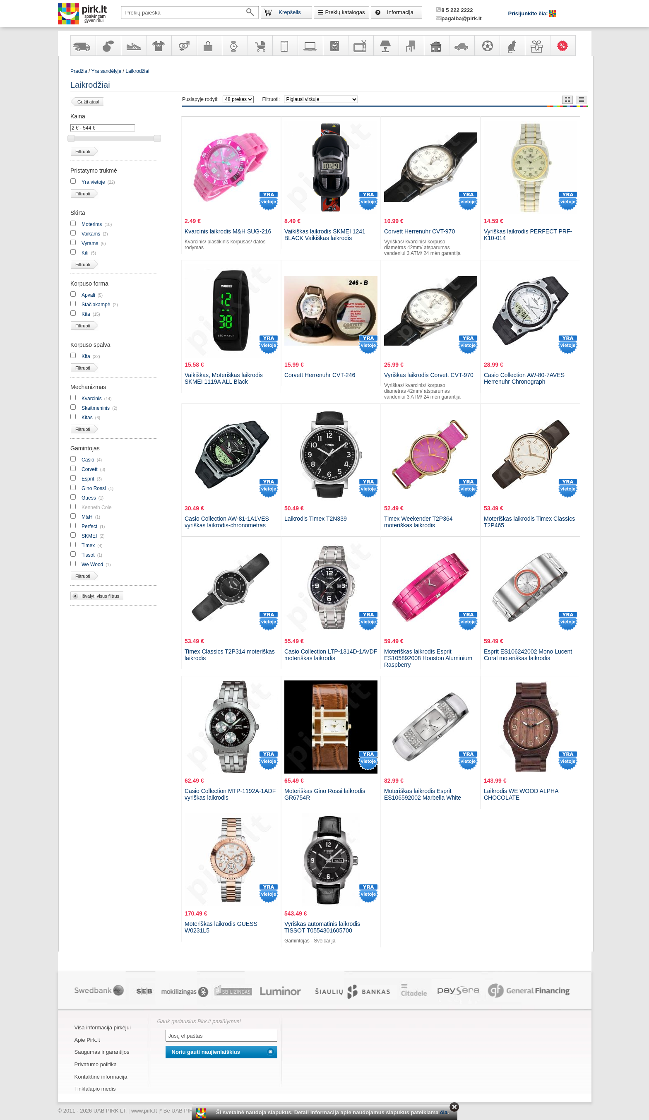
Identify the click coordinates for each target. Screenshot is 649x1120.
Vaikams (91, 234)
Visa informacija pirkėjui (103, 1027)
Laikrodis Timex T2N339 (315, 518)
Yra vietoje (93, 182)
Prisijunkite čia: (529, 13)
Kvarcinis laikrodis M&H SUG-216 (228, 231)
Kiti (85, 253)
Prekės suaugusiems (184, 45)
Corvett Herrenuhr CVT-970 (419, 231)
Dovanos (537, 45)
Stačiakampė (96, 305)
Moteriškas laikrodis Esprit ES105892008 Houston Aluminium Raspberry (428, 658)
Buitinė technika (335, 45)
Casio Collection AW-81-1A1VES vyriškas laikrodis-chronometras (227, 522)
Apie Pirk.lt (87, 1040)
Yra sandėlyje (83, 45)
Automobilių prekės (461, 45)
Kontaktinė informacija (101, 1077)
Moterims (92, 224)
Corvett (90, 469)
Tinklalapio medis (95, 1089)
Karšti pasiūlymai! (565, 45)
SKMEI (89, 536)
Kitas (87, 418)
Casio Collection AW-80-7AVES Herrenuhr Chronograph (524, 378)
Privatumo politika (96, 1064)
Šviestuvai (386, 45)
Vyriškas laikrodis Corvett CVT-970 (429, 375)
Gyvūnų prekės (512, 45)
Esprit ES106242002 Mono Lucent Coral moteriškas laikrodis (528, 654)
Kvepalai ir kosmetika (108, 45)
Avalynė (133, 45)
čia (443, 1112)
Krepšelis (289, 12)
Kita (86, 314)
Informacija (400, 12)
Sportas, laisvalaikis (487, 45)
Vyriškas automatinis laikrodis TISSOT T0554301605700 (322, 927)
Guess (89, 498)
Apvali (88, 295)
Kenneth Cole (97, 507)
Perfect (89, 526)
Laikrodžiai (137, 71)
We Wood (92, 564)
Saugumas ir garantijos (102, 1052)
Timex (88, 545)
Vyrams (90, 243)
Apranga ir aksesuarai (159, 45)
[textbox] (190, 12)
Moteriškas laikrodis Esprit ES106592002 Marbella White (422, 794)
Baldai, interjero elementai (411, 45)
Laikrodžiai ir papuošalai (234, 45)
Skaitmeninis (96, 408)
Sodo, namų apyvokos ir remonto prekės (436, 45)
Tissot (88, 555)
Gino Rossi (94, 488)
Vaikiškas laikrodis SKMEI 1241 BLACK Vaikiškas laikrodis (324, 234)
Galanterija (209, 45)
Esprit (88, 479)
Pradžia (78, 71)
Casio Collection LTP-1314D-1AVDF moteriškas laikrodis (330, 654)
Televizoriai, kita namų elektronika (361, 45)
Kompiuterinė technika (310, 45)
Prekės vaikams (260, 45)
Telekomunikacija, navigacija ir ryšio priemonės (285, 45)
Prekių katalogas (345, 12)
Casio (88, 460)
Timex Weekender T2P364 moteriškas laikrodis (418, 522)
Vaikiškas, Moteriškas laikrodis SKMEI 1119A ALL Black (224, 378)
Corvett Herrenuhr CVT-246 (319, 375)
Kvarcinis (92, 398)
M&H (87, 517)
